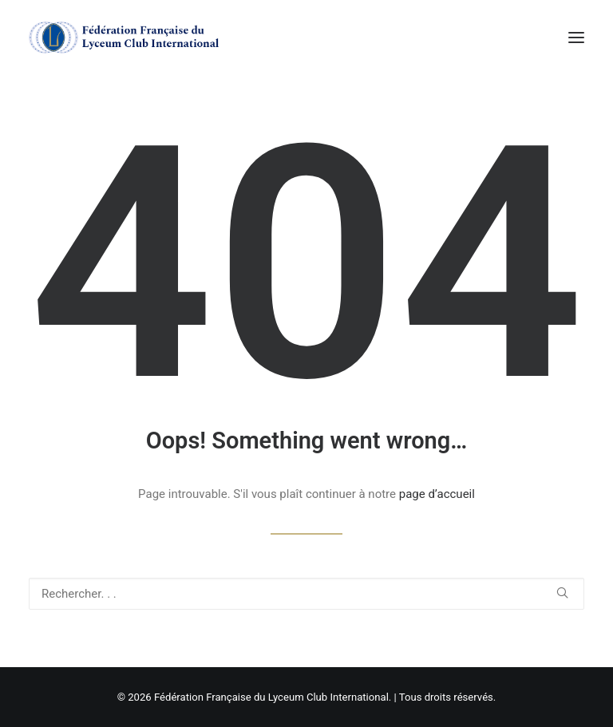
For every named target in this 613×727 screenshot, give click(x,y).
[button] (576, 37)
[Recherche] (306, 594)
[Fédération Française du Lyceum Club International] (128, 37)
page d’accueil (437, 494)
